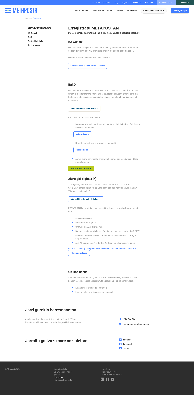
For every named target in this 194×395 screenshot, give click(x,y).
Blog (116, 3)
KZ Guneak (32, 34)
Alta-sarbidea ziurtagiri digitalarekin (86, 201)
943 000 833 (129, 321)
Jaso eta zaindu (81, 10)
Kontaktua (137, 3)
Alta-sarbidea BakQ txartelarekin (85, 110)
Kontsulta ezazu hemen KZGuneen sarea (88, 67)
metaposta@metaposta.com (137, 326)
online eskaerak (83, 136)
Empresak (185, 3)
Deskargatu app (180, 10)
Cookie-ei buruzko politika (111, 375)
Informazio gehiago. (79, 255)
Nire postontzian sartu (154, 10)
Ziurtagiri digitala (35, 42)
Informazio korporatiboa (101, 3)
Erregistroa (132, 10)
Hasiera (28, 19)
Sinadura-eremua (165, 3)
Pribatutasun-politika (109, 372)
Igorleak (119, 10)
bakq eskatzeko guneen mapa (81, 170)
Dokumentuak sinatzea (102, 10)
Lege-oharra (105, 369)
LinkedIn (127, 342)
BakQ (30, 38)
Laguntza (125, 3)
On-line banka (34, 46)
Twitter (126, 350)
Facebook (127, 346)
